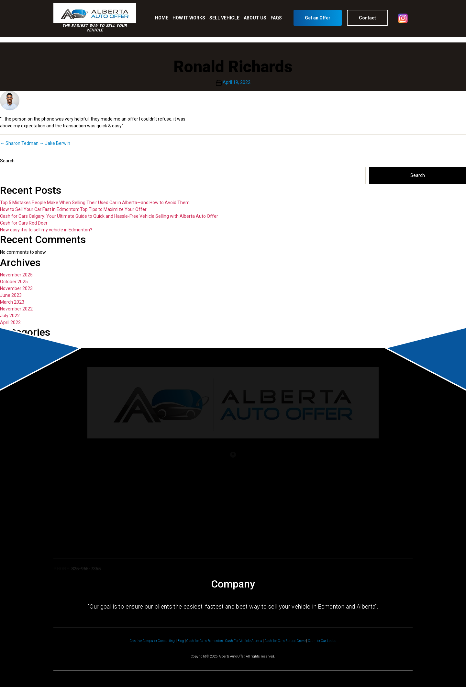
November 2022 (16, 308)
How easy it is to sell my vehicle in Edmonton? (46, 229)
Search (7, 160)
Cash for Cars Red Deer (24, 223)
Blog (180, 641)
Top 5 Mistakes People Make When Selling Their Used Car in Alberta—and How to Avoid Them (95, 202)
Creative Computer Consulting (152, 641)
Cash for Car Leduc (322, 641)
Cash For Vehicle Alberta (243, 641)
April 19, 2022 (236, 82)
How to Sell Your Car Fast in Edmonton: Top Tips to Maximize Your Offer (73, 209)
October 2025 (14, 281)
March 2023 (12, 302)
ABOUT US (255, 17)
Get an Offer (317, 17)
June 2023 (11, 295)
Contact (367, 17)
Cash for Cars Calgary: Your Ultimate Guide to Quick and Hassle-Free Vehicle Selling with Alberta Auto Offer (109, 216)
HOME (161, 17)
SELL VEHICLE (224, 17)
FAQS (276, 17)
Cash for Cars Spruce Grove (285, 641)
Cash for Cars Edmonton (204, 641)
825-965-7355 (86, 571)
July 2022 (10, 315)
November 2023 (16, 288)
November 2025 (16, 274)
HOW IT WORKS (188, 17)
